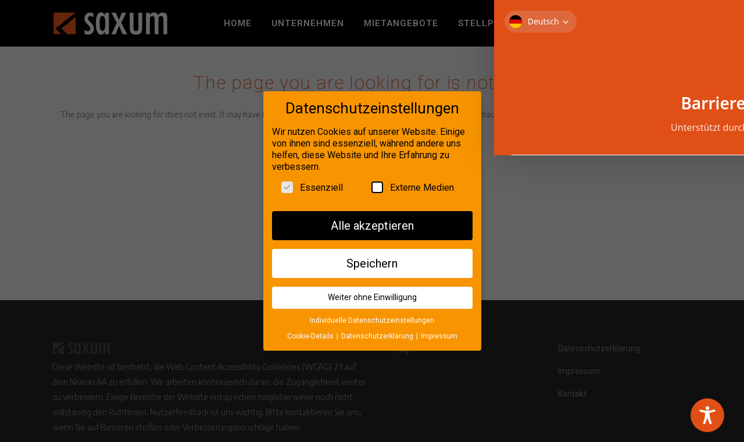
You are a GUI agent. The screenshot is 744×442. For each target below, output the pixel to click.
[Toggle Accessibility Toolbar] (707, 415)
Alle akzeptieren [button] (372, 223)
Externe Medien (412, 184)
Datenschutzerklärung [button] (378, 333)
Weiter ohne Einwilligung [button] (372, 295)
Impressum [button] (439, 333)
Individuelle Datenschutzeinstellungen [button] (372, 318)
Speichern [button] (372, 261)
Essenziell (312, 184)
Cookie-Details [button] (311, 333)
